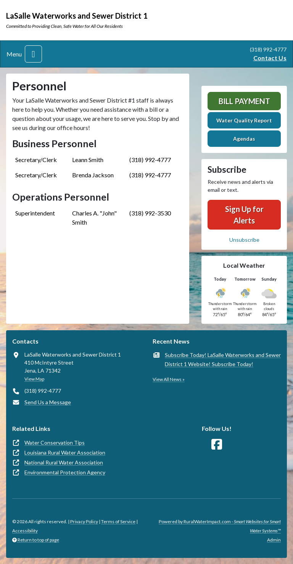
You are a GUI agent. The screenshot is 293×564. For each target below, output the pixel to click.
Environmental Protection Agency (64, 472)
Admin (274, 540)
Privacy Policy (84, 521)
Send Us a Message (47, 402)
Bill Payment (244, 101)
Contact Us (270, 57)
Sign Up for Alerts (244, 214)
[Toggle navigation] (33, 54)
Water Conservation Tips (54, 442)
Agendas (244, 138)
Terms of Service (118, 521)
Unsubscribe (244, 239)
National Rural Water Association (63, 462)
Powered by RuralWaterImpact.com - (220, 526)
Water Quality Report (244, 120)
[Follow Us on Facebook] (216, 444)
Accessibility (25, 530)
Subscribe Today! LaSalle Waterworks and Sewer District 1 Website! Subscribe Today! (223, 359)
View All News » (169, 379)
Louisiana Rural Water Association (64, 452)
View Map (34, 379)
